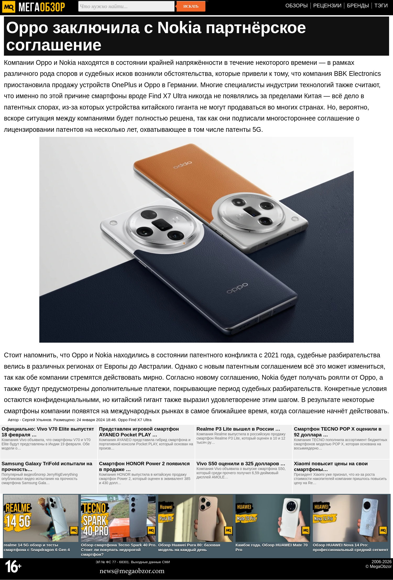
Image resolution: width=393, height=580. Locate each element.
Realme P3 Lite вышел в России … (238, 429)
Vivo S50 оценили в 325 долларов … (240, 463)
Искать (190, 6)
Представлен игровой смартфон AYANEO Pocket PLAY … (139, 431)
